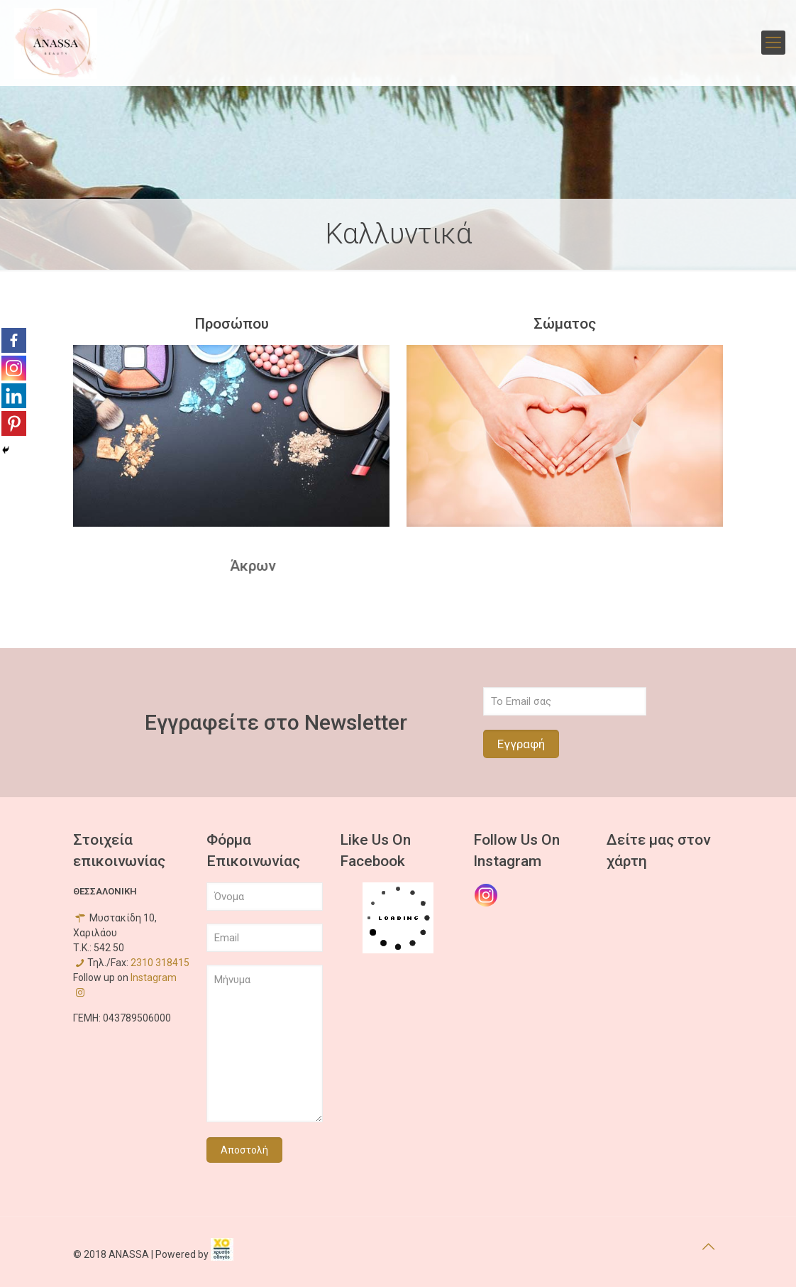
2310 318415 (160, 962)
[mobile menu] (773, 43)
